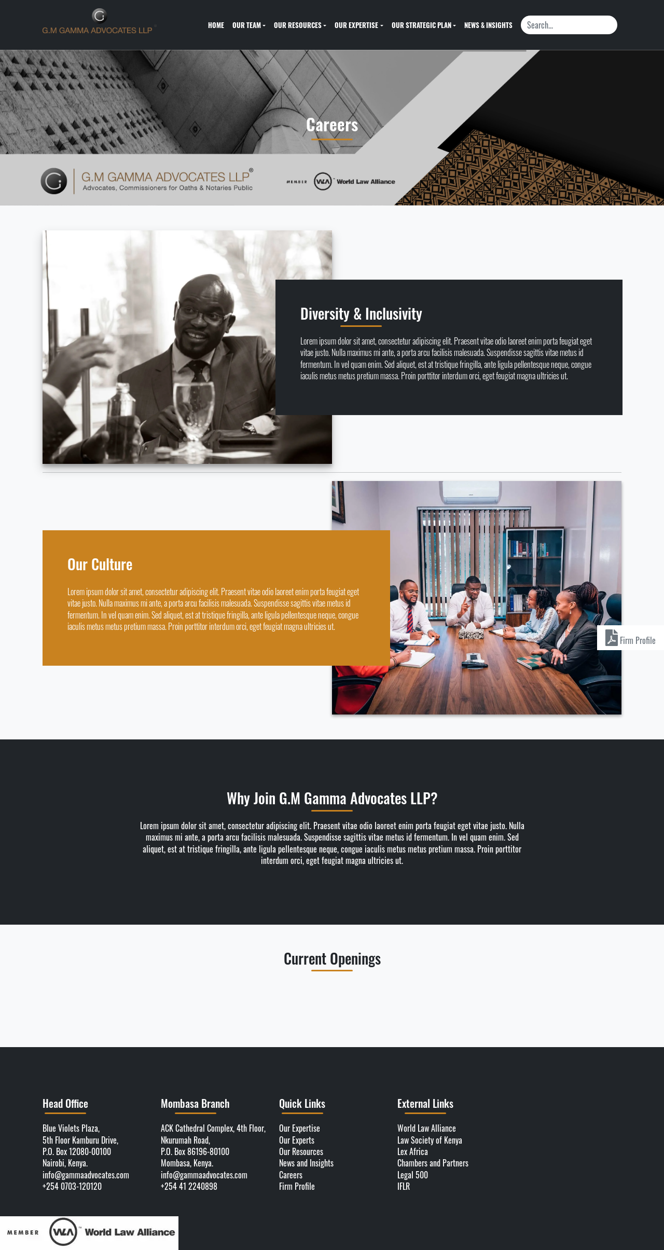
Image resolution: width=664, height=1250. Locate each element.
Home (216, 25)
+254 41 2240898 (189, 1186)
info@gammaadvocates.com (86, 1175)
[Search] (569, 25)
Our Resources (301, 1151)
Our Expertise (299, 1128)
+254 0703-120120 (72, 1186)
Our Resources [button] (298, 25)
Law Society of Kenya (429, 1140)
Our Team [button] (246, 25)
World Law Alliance (426, 1128)
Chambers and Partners (432, 1163)
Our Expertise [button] (356, 25)
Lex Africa (412, 1151)
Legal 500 (412, 1175)
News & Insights (488, 25)
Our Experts (296, 1140)
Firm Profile (297, 1186)
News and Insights (306, 1163)
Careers (290, 1175)
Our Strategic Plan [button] (421, 25)
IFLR (403, 1186)
